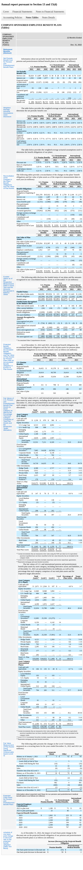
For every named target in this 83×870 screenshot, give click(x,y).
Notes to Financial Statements (50, 11)
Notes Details (48, 17)
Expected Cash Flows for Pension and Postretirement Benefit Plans (8, 800)
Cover (6, 11)
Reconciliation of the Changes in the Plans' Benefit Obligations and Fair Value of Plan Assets (8, 182)
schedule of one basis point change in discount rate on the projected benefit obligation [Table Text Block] (8, 840)
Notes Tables (32, 17)
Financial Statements (22, 11)
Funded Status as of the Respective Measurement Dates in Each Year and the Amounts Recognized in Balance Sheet (8, 285)
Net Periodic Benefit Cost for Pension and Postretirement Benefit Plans (8, 62)
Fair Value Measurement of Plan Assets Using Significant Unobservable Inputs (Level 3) (8, 749)
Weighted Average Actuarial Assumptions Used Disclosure (8, 112)
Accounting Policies (12, 17)
